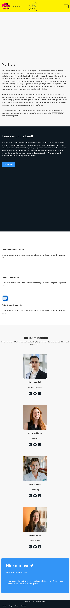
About (16, 606)
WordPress (41, 602)
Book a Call (8, 164)
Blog (10, 606)
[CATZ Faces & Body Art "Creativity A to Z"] (11, 6)
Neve (26, 602)
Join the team (22, 572)
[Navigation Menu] (66, 6)
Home (4, 606)
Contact (23, 606)
